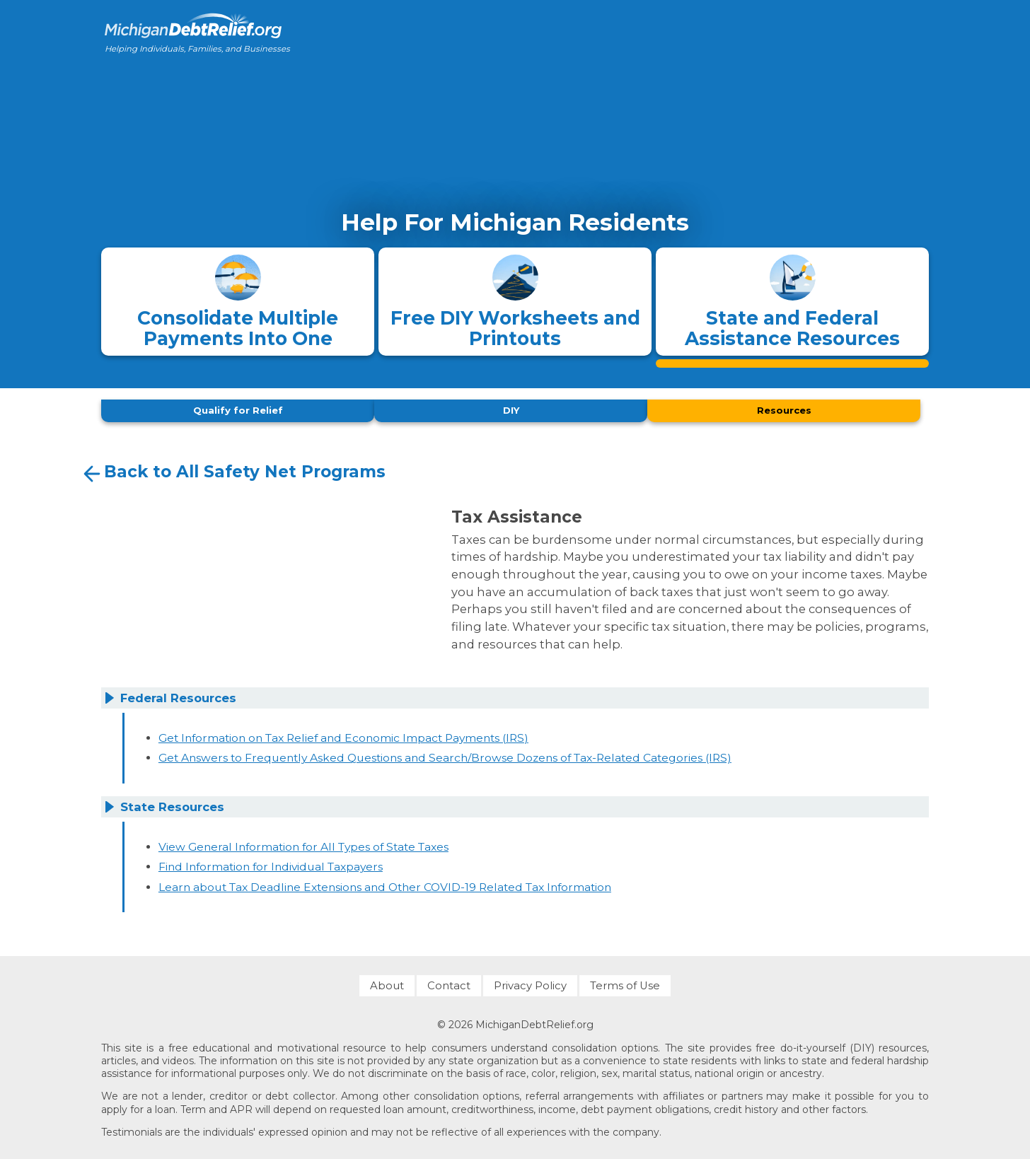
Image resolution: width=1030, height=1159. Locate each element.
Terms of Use (625, 982)
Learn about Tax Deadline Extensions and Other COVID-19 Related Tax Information (384, 883)
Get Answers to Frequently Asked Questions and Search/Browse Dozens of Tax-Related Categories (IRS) (444, 754)
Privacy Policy (530, 982)
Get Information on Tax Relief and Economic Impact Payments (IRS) (343, 733)
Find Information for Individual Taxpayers (270, 863)
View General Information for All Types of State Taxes (303, 842)
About (387, 982)
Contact (448, 982)
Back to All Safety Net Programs (233, 470)
